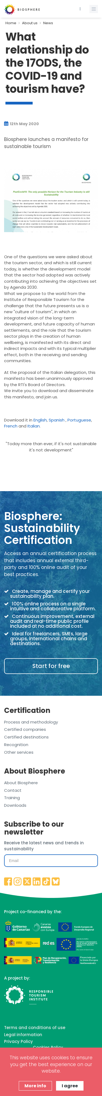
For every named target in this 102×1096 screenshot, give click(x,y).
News (48, 23)
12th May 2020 (21, 124)
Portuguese (79, 420)
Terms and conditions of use (34, 1027)
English (40, 420)
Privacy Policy (18, 1041)
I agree (70, 1086)
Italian (33, 426)
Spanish (56, 420)
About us (30, 23)
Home (10, 23)
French (10, 426)
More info (35, 1086)
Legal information (23, 1034)
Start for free (51, 666)
